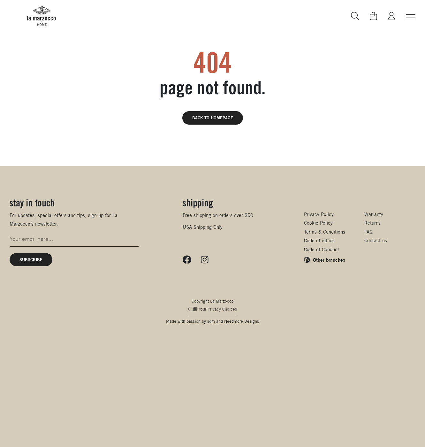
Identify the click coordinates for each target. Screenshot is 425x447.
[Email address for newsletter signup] (74, 239)
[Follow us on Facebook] (187, 260)
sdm (211, 321)
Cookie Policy (318, 223)
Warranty (373, 214)
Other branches (329, 260)
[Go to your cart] (373, 16)
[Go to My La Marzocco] (391, 16)
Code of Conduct (321, 249)
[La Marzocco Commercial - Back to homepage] (41, 16)
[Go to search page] (355, 16)
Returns (372, 223)
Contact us (375, 240)
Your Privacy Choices (212, 309)
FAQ (368, 232)
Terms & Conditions (324, 232)
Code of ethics (319, 240)
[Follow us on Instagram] (205, 260)
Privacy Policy (319, 214)
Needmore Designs (241, 321)
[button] (410, 16)
